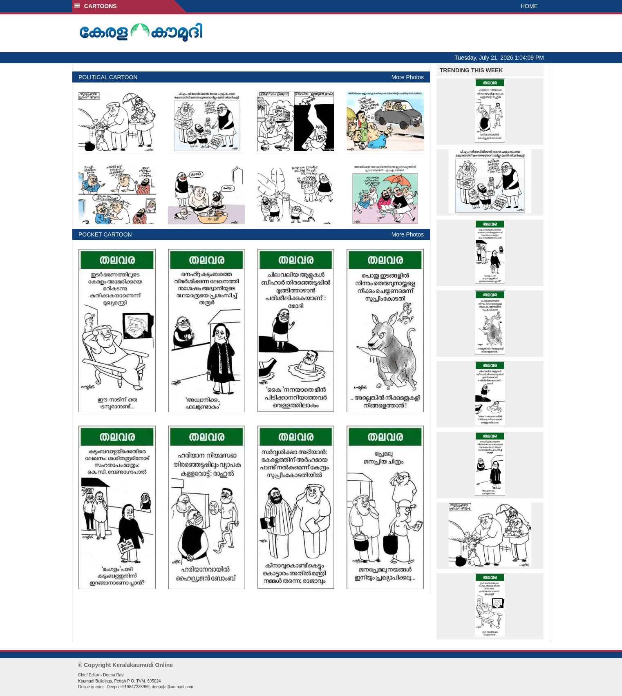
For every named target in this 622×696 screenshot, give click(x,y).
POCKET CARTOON (105, 234)
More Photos (408, 77)
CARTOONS (95, 6)
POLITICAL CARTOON (107, 77)
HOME (529, 6)
